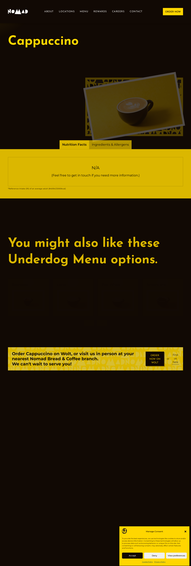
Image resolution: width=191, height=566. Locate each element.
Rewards (100, 11)
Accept (132, 558)
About (49, 11)
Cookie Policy (147, 565)
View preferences (176, 558)
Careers (118, 11)
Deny (154, 558)
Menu (84, 11)
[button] (185, 534)
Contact (136, 11)
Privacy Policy (160, 565)
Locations (67, 11)
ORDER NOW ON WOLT (154, 362)
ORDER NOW (173, 12)
